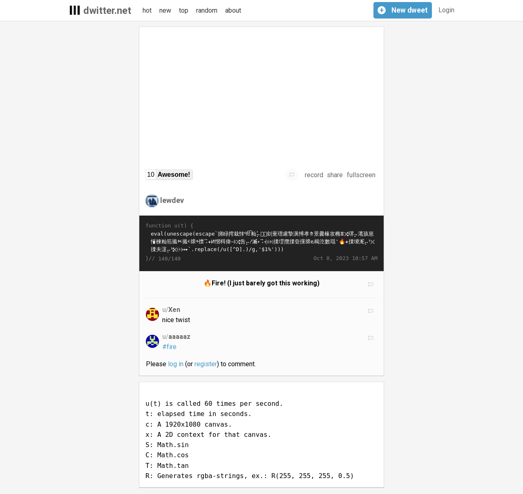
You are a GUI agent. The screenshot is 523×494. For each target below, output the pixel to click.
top (183, 10)
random (206, 10)
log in (175, 364)
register (205, 364)
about (233, 10)
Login (446, 10)
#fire (169, 347)
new (165, 10)
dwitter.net (107, 10)
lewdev (172, 200)
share (335, 175)
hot (147, 10)
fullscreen (361, 175)
